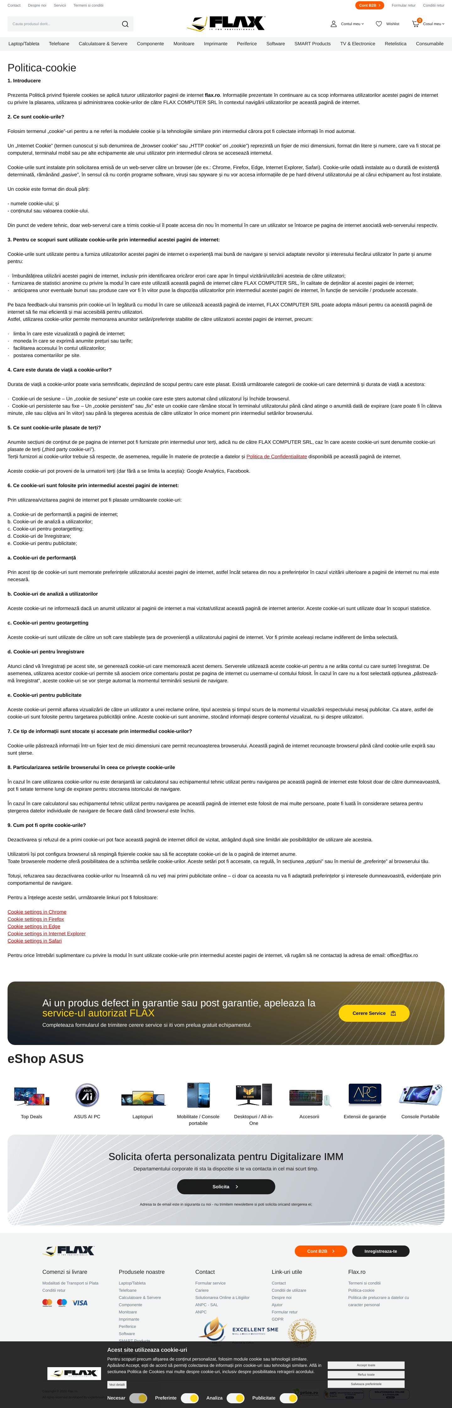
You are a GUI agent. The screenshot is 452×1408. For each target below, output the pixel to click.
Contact (14, 5)
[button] (129, 24)
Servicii (60, 5)
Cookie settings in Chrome (37, 912)
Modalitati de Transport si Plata (70, 1283)
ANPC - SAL (206, 1304)
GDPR (278, 1319)
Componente (130, 1304)
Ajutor (277, 1304)
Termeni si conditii (88, 5)
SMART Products (134, 1341)
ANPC (201, 1312)
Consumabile (131, 1362)
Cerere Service (374, 1013)
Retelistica (128, 1355)
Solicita (226, 1187)
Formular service (210, 1283)
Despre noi (37, 5)
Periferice (127, 1326)
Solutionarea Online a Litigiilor (222, 1297)
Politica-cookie (361, 1290)
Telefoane (128, 1290)
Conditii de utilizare (289, 1290)
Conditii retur (433, 5)
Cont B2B (369, 5)
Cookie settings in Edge (34, 926)
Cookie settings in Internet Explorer (47, 934)
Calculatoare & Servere (140, 1297)
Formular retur (404, 5)
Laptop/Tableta (132, 1283)
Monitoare (128, 1312)
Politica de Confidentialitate (276, 456)
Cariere (202, 1290)
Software (127, 1333)
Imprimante (129, 1319)
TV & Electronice (134, 1348)
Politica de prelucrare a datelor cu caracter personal (378, 1301)
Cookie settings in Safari (35, 941)
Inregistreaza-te (381, 1251)
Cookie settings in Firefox (36, 919)
